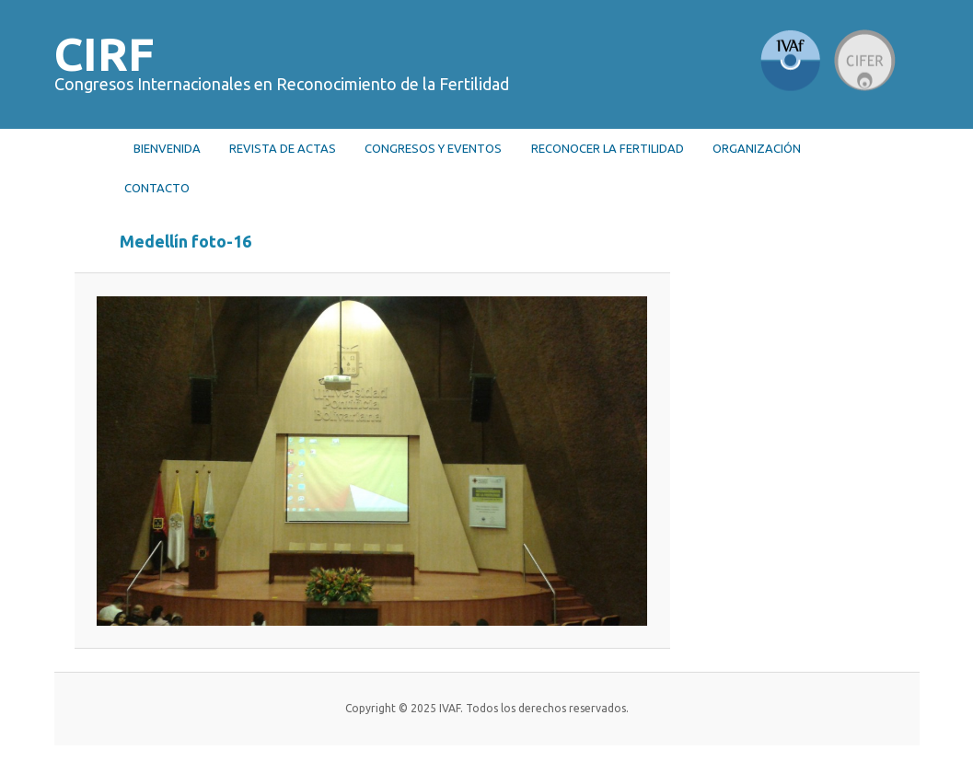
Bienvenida (167, 148)
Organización (756, 148)
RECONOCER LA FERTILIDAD (607, 148)
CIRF (104, 53)
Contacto (157, 187)
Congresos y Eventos (433, 148)
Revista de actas (282, 148)
